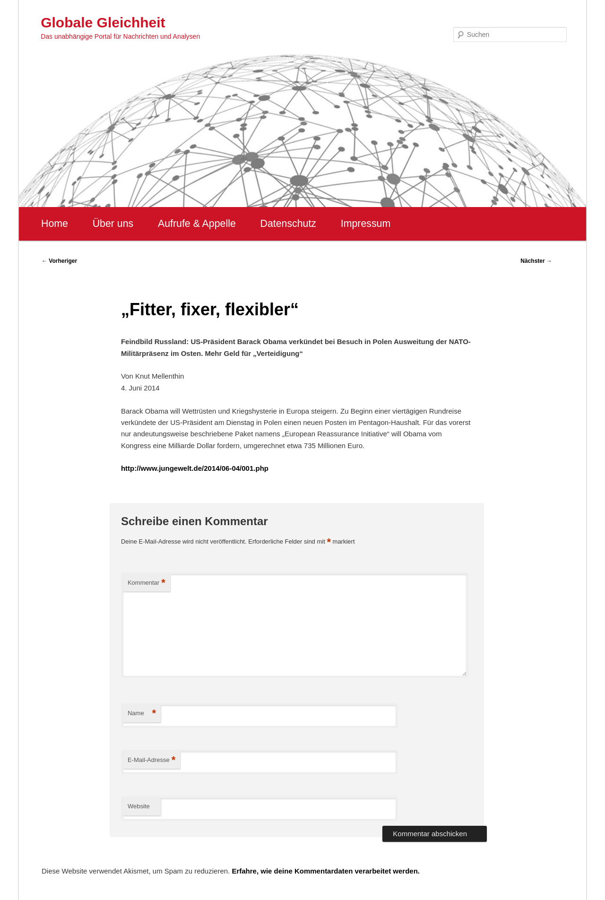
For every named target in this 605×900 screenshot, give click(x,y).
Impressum (365, 223)
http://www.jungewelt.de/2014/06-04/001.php (194, 468)
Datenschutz (288, 223)
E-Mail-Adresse (151, 760)
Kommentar (146, 583)
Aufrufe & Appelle (197, 223)
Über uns (113, 223)
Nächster (536, 261)
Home (54, 223)
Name (142, 713)
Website (139, 806)
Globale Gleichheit (103, 22)
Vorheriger (59, 261)
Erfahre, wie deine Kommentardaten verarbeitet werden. (326, 871)
